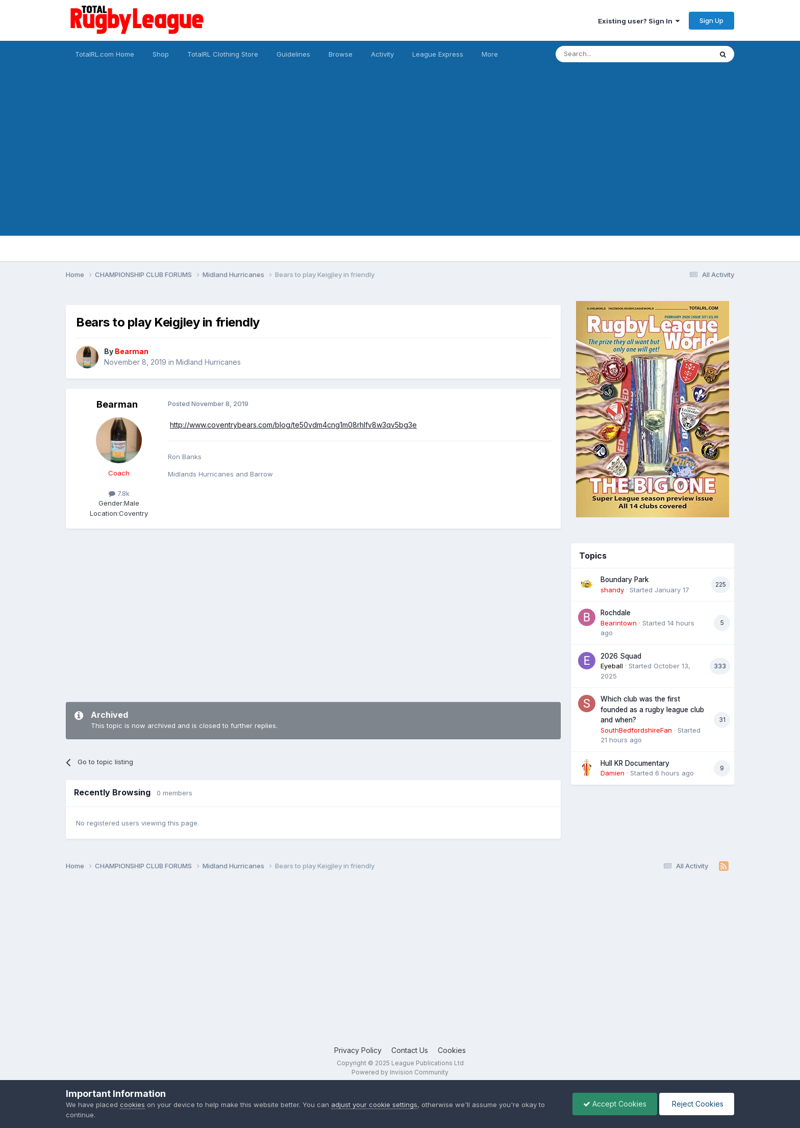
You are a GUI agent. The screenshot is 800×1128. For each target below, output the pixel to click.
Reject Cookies (696, 1103)
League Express (437, 54)
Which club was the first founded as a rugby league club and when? (652, 709)
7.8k (119, 493)
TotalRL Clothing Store (222, 54)
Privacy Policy (358, 1050)
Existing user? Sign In (639, 21)
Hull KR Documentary (635, 763)
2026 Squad (621, 656)
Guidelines (293, 54)
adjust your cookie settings (374, 1104)
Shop (161, 54)
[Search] (608, 54)
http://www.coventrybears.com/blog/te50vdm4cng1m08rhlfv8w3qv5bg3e (293, 424)
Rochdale (616, 613)
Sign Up (711, 20)
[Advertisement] (400, 164)
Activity (382, 54)
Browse (341, 54)
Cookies (452, 1050)
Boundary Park (625, 579)
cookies (132, 1104)
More (490, 54)
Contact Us (409, 1050)
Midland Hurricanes (208, 362)
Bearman (117, 404)
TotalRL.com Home (104, 54)
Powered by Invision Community (400, 1072)
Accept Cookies (614, 1103)
